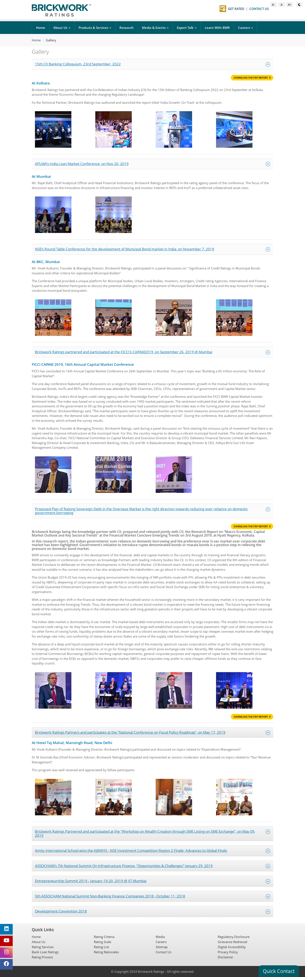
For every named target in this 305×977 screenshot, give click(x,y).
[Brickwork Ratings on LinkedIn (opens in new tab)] (6, 929)
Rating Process (42, 957)
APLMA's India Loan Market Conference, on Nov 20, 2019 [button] (152, 163)
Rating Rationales (106, 952)
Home (40, 27)
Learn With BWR (217, 27)
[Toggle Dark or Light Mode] (299, 4)
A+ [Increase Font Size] (290, 4)
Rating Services (43, 947)
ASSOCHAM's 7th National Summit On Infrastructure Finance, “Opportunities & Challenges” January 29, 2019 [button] (152, 865)
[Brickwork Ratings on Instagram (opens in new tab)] (6, 952)
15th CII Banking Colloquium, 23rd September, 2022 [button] (152, 64)
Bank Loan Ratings (45, 952)
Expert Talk (187, 27)
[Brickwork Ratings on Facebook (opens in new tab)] (6, 964)
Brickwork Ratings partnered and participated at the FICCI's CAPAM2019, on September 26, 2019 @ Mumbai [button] (152, 352)
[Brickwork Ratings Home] (61, 10)
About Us (61, 27)
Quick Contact (279, 971)
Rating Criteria (104, 937)
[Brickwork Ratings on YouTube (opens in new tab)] (6, 941)
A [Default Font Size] (282, 4)
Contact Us (163, 952)
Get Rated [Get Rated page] (236, 9)
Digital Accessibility (232, 947)
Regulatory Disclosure (234, 937)
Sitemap (162, 947)
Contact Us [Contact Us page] (259, 9)
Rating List (101, 947)
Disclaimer (225, 957)
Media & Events (155, 27)
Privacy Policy (228, 952)
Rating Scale (102, 942)
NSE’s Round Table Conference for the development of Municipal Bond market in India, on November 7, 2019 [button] (152, 249)
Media (160, 937)
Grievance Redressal (232, 942)
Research (126, 27)
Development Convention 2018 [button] (152, 911)
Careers (245, 27)
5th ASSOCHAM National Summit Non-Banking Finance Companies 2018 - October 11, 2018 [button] (152, 896)
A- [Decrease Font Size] (274, 4)
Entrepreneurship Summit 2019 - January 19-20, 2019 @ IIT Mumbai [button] (152, 880)
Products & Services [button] (95, 27)
